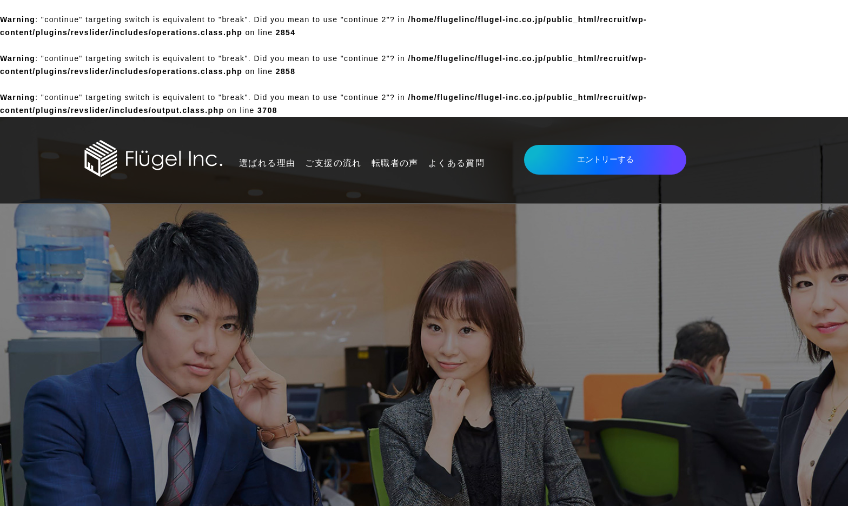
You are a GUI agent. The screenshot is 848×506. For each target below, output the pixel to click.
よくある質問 (456, 163)
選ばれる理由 (267, 163)
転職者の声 (395, 163)
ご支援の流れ (333, 163)
